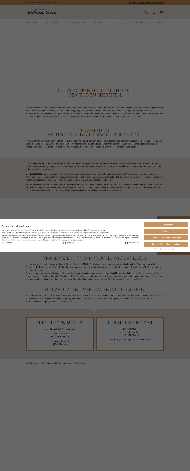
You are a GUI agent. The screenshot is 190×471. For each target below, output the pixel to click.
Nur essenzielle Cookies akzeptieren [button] (166, 238)
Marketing (68, 243)
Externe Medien (132, 243)
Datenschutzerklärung (19, 240)
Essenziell (7, 243)
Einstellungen (60, 240)
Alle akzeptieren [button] (166, 225)
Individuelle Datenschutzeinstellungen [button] (166, 244)
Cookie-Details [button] (156, 249)
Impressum (177, 249)
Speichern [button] (166, 231)
